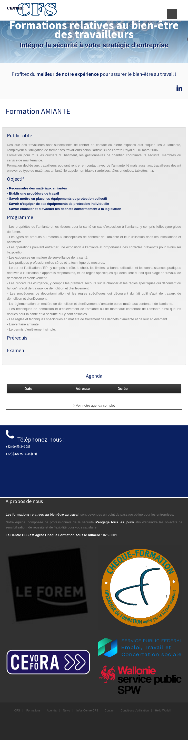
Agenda (52, 710)
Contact (109, 710)
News (66, 710)
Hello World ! (163, 710)
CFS (17, 710)
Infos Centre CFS (87, 710)
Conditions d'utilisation (135, 710)
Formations (33, 710)
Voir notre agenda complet (94, 405)
